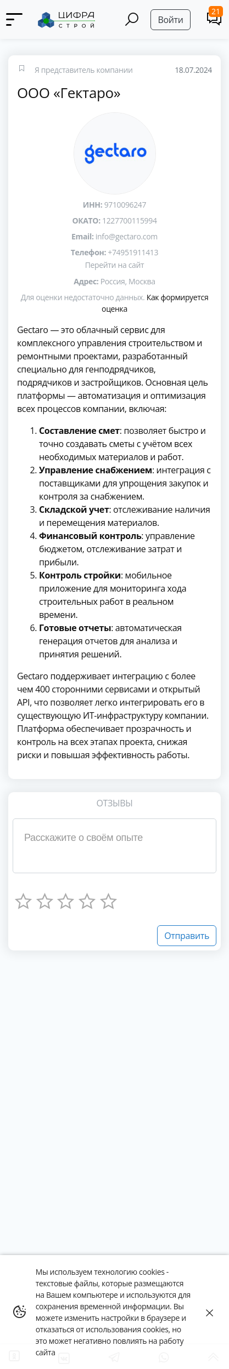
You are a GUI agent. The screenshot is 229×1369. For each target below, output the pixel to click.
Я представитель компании (84, 70)
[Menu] (14, 19)
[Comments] (214, 18)
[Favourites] (21, 70)
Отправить (186, 936)
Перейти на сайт (114, 265)
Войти (170, 20)
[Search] (132, 19)
